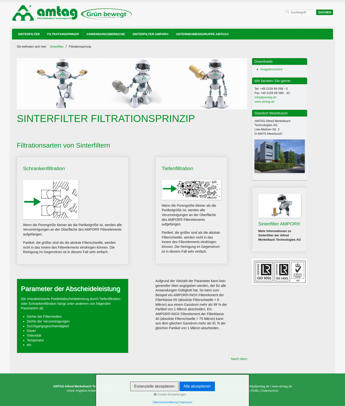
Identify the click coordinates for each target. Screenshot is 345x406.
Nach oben (239, 359)
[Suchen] (324, 12)
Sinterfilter (29, 34)
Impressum (240, 390)
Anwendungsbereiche (105, 34)
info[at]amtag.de (265, 97)
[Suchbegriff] (300, 12)
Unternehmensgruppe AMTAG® (202, 34)
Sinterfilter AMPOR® (150, 34)
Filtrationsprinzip (63, 34)
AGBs (255, 390)
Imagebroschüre (271, 69)
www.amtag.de (264, 101)
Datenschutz (269, 390)
